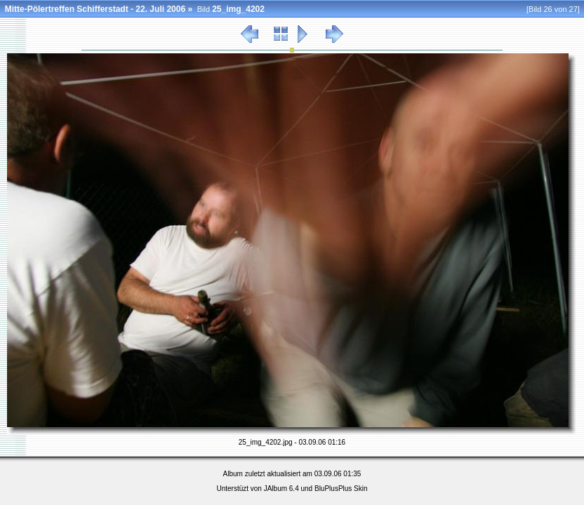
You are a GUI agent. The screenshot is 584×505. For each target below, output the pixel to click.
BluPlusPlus (333, 488)
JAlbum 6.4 (281, 488)
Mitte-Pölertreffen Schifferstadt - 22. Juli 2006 (95, 9)
